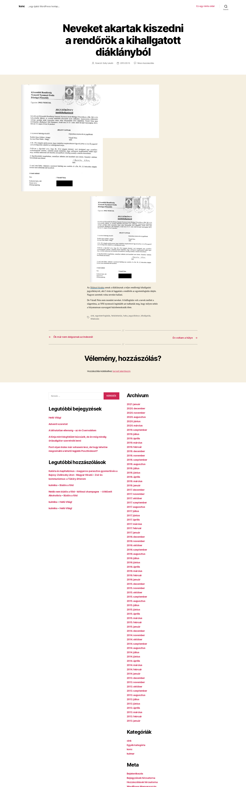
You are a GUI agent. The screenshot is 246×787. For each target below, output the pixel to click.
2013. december (137, 677)
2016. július (134, 557)
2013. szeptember (138, 690)
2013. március (135, 711)
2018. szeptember (138, 459)
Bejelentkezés (136, 773)
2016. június (134, 561)
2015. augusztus (137, 600)
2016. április (134, 566)
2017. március (135, 523)
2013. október (135, 685)
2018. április (134, 476)
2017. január (134, 531)
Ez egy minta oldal (205, 6)
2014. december (137, 630)
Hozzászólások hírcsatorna (143, 781)
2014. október (135, 638)
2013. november (137, 681)
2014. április (134, 660)
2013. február (135, 715)
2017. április (134, 519)
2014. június (134, 656)
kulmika (53, 484)
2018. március (135, 480)
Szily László (107, 63)
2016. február (135, 574)
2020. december (137, 407)
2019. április (134, 437)
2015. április (134, 613)
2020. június (134, 420)
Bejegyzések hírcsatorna (142, 777)
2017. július (134, 510)
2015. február (135, 621)
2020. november (137, 412)
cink (92, 315)
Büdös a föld (68, 484)
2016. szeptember (138, 549)
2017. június (134, 514)
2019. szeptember (138, 429)
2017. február (135, 527)
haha (126, 315)
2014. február (135, 668)
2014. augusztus (137, 647)
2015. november (137, 587)
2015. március (135, 617)
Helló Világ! (56, 417)
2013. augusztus (137, 694)
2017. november (136, 493)
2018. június (134, 472)
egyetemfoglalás (103, 315)
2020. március (135, 425)
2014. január (134, 673)
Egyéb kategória (137, 744)
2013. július (134, 698)
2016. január (134, 579)
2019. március (135, 442)
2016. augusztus (137, 553)
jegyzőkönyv (135, 315)
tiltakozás (95, 318)
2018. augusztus (137, 463)
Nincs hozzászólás (146, 63)
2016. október (135, 544)
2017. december (137, 489)
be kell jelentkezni (121, 370)
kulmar (131, 753)
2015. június (134, 608)
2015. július (134, 604)
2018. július (134, 467)
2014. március (135, 664)
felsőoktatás (117, 315)
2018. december (137, 450)
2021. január (134, 403)
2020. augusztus (137, 416)
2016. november (137, 540)
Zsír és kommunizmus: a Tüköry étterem (74, 478)
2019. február (135, 446)
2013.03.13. (125, 63)
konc (22, 6)
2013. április (134, 707)
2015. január (134, 626)
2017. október (135, 497)
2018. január (134, 484)
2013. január (134, 720)
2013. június (134, 703)
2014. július (134, 651)
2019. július (134, 433)
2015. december (137, 583)
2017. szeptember (138, 502)
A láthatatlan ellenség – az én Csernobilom (75, 429)
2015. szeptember (138, 596)
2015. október (135, 591)
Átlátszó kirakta (97, 287)
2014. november (137, 634)
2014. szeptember (138, 643)
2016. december (137, 536)
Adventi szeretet (59, 423)
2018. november (137, 454)
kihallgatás (147, 315)
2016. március (135, 570)
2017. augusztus (137, 506)
